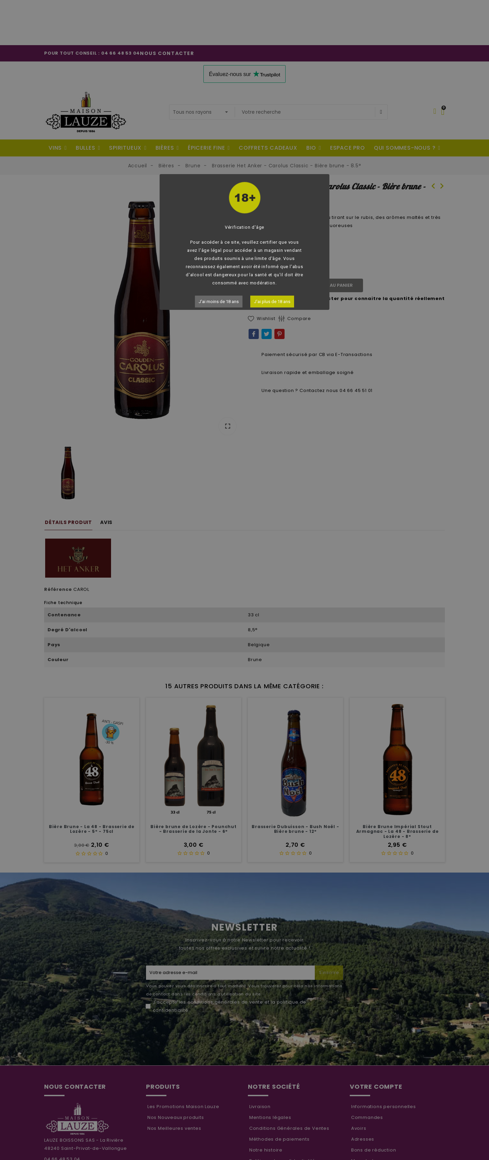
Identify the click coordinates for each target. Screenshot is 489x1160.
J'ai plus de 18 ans (272, 301)
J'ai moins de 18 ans (219, 301)
